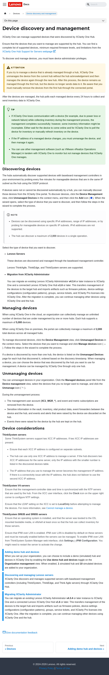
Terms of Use (63, 668)
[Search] (96, 4)
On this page (11, 20)
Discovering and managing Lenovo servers (29, 575)
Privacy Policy (46, 668)
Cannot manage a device (59, 508)
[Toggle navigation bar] (4, 4)
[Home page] (5, 13)
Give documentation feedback (19, 632)
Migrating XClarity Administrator (23, 594)
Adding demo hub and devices (22, 552)
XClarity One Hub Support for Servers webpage (29, 51)
